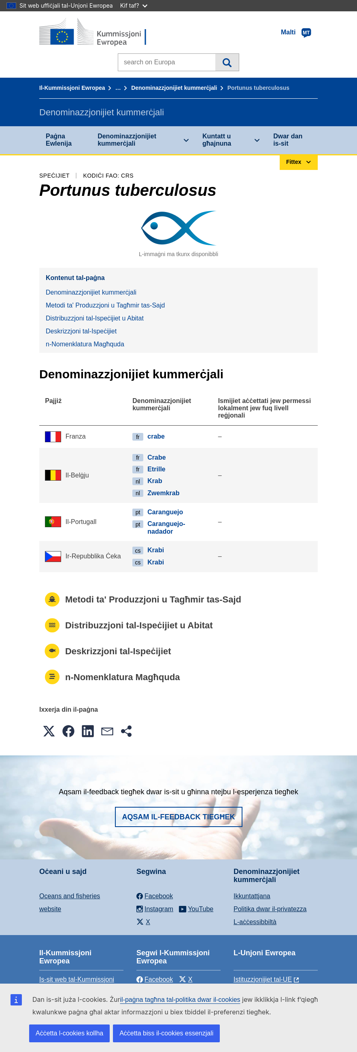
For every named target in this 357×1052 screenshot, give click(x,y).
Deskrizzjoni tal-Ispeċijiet (81, 331)
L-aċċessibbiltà (255, 921)
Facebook (154, 979)
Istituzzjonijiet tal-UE (263, 979)
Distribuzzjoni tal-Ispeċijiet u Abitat (95, 318)
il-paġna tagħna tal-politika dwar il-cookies (180, 999)
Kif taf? (133, 5)
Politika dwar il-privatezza (270, 909)
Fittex (226, 62)
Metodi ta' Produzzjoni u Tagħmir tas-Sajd (105, 305)
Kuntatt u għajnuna (216, 140)
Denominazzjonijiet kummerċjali (174, 88)
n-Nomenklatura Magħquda (85, 344)
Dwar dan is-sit (287, 140)
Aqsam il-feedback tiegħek (178, 817)
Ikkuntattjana (252, 896)
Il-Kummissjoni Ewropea (72, 88)
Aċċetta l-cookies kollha (69, 1033)
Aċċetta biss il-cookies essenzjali (166, 1033)
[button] (49, 731)
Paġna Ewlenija (59, 140)
